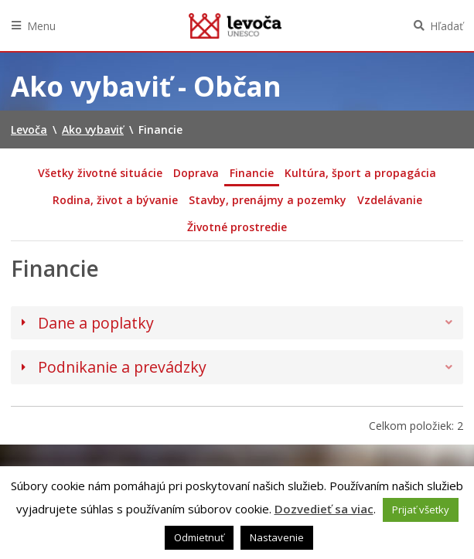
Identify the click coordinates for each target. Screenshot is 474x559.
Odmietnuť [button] (199, 537)
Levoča (235, 25)
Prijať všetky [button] (420, 509)
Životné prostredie (237, 227)
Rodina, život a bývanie (115, 200)
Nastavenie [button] (277, 537)
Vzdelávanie (389, 200)
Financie (252, 172)
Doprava (196, 172)
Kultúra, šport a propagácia (360, 172)
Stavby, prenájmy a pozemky (267, 200)
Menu (41, 26)
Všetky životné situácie (100, 172)
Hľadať (446, 26)
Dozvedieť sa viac (324, 508)
